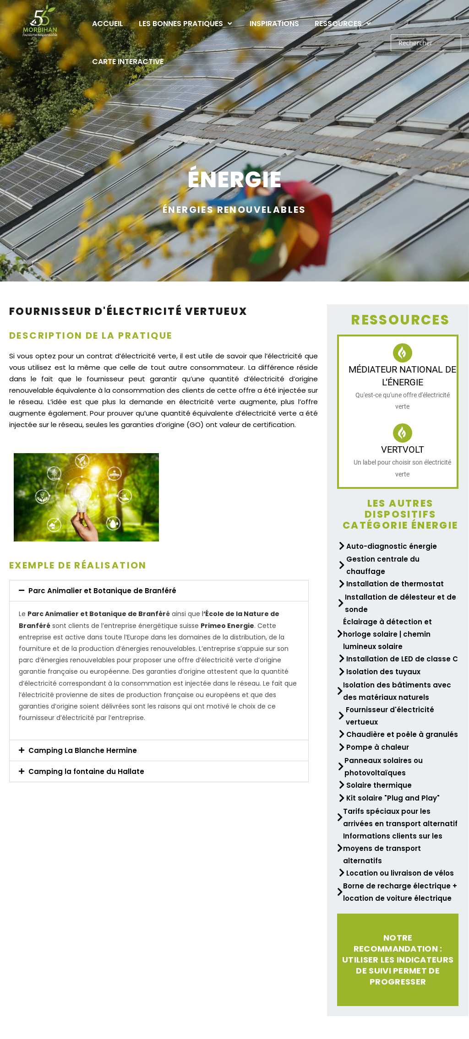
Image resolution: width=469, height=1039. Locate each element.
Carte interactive (128, 61)
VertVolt (402, 449)
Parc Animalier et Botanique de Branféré (102, 590)
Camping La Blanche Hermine (82, 750)
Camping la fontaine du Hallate (86, 771)
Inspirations (274, 23)
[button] (159, 590)
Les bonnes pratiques (186, 23)
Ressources (344, 23)
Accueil (107, 23)
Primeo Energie (227, 625)
